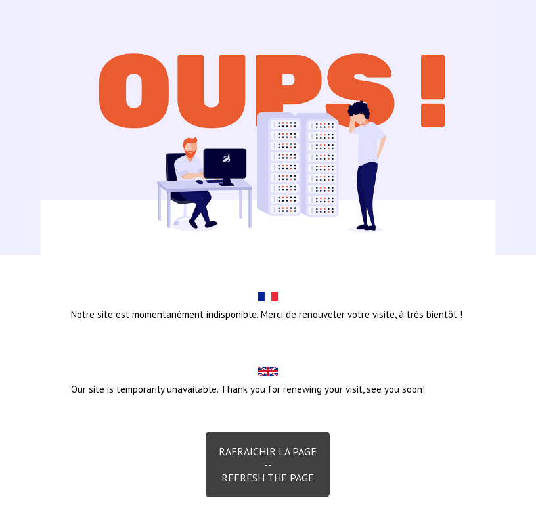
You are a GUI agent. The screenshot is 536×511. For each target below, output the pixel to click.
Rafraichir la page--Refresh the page (268, 464)
